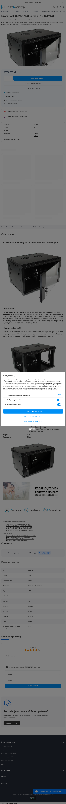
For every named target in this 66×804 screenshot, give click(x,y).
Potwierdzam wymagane (33, 422)
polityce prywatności (52, 383)
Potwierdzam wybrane (33, 416)
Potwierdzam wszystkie (33, 411)
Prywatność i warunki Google (50, 384)
